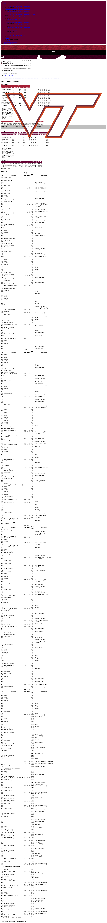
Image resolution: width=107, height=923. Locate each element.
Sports (5, 3)
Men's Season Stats (10, 17)
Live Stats (8, 6)
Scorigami (32, 14)
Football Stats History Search (10, 42)
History (19, 19)
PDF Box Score (9, 75)
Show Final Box (4, 78)
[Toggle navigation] (1, 1)
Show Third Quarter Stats (27, 78)
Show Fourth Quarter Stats (40, 78)
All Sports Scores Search (9, 43)
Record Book (27, 6)
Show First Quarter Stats (15, 78)
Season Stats (14, 6)
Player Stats (20, 6)
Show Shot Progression (53, 78)
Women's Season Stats (21, 17)
